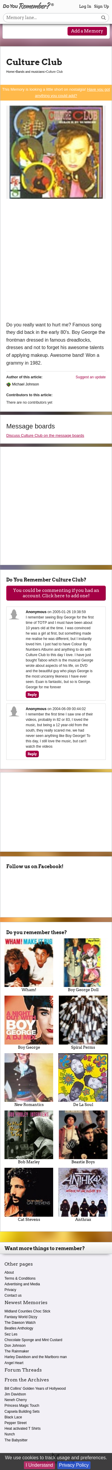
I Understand (39, 1465)
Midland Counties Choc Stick (27, 1311)
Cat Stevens (29, 1194)
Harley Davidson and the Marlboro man (35, 1357)
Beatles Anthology (18, 1328)
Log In (85, 6)
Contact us (13, 1295)
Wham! (29, 965)
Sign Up (101, 6)
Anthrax (83, 1194)
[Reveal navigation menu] (11, 32)
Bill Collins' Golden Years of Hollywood (35, 1388)
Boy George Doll (83, 965)
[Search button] (103, 17)
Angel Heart (13, 1363)
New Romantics (29, 1080)
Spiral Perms (83, 1022)
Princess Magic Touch (21, 1405)
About (9, 1272)
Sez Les (10, 1334)
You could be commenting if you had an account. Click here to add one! (56, 593)
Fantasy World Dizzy (20, 1317)
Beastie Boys (83, 1137)
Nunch (9, 1434)
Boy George (29, 1022)
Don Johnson (15, 1345)
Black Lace (13, 1417)
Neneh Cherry (15, 1400)
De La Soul (83, 1080)
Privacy (10, 1290)
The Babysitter (15, 1440)
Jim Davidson (15, 1394)
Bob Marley (29, 1137)
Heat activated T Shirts (22, 1428)
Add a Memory (87, 31)
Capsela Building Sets (21, 1411)
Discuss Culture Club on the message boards (45, 435)
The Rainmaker (16, 1351)
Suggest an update (91, 377)
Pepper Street (15, 1423)
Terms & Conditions (20, 1278)
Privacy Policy (74, 1465)
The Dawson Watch (20, 1323)
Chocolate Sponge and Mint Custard (33, 1340)
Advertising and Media (22, 1284)
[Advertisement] (56, 262)
